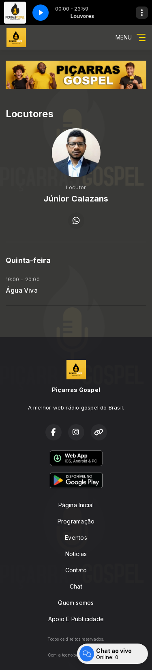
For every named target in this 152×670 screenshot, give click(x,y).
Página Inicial (76, 504)
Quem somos (76, 602)
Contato (76, 570)
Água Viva (22, 290)
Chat (76, 586)
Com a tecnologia (76, 655)
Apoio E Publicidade (76, 618)
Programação (76, 521)
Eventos (76, 537)
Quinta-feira (28, 260)
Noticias (76, 553)
